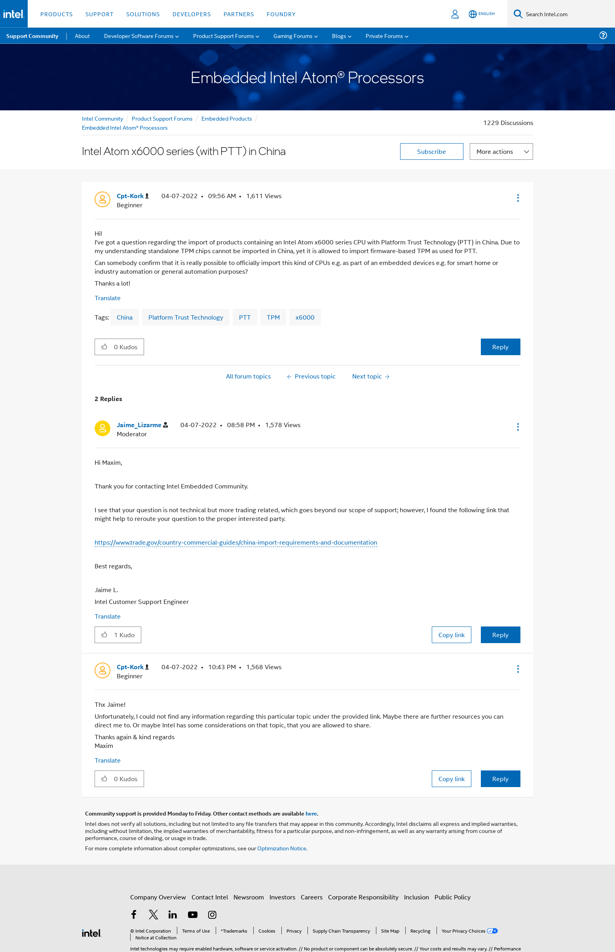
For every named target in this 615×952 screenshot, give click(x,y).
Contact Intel (210, 896)
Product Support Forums (162, 118)
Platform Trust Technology (185, 317)
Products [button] (56, 13)
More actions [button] (494, 151)
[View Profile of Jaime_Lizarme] (142, 425)
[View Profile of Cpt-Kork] (133, 196)
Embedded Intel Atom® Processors (125, 127)
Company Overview (158, 896)
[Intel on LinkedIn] (173, 915)
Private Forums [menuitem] (384, 35)
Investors (282, 896)
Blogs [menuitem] (339, 35)
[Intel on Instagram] (212, 915)
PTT (245, 317)
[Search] (518, 14)
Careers (312, 896)
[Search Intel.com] (569, 14)
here (311, 813)
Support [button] (99, 13)
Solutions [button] (143, 13)
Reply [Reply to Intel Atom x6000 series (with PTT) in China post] (500, 346)
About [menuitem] (82, 35)
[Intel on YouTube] (192, 915)
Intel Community (102, 118)
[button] (517, 197)
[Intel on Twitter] (153, 915)
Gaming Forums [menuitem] (293, 35)
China (125, 317)
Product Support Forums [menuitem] (223, 35)
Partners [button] (239, 13)
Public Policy (453, 896)
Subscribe (431, 151)
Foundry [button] (281, 13)
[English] (482, 14)
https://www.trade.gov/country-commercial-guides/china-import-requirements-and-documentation (236, 542)
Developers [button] (192, 13)
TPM (273, 317)
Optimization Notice (281, 848)
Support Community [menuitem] (32, 35)
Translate (108, 297)
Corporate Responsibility (363, 896)
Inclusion (416, 896)
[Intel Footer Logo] (92, 932)
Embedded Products (226, 118)
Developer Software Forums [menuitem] (139, 35)
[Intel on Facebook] (133, 915)
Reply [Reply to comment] (500, 634)
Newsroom (248, 896)
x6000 (305, 317)
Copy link (451, 634)
